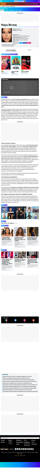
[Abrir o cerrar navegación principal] (1, 1)
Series (10, 440)
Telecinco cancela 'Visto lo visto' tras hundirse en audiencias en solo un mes (17, 376)
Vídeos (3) (4, 250)
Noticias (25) (5, 225)
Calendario (10, 441)
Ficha (2, 10)
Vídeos (20, 10)
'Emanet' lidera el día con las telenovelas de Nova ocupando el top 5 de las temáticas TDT (20, 384)
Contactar (18, 453)
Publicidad (36, 452)
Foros (33, 442)
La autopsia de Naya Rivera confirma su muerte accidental (32, 238)
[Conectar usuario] (39, 1)
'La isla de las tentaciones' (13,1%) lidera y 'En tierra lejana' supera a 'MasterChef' (18, 379)
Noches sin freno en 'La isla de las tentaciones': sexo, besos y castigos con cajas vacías (20, 381)
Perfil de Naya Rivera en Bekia (7, 46)
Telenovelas (27, 445)
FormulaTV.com (17, 455)
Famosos (7, 6)
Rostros (33, 440)
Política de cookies (23, 452)
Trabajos (12, 10)
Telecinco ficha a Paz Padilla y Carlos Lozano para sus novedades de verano (17, 383)
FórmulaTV (3, 6)
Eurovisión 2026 (27, 443)
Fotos (16, 10)
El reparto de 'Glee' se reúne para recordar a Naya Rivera (20, 260)
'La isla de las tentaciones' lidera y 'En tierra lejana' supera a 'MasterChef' (19, 4)
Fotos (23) (4, 205)
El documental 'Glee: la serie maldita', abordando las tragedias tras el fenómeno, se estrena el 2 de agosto (7, 262)
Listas (9, 442)
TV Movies (10, 443)
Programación (19, 442)
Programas (26, 442)
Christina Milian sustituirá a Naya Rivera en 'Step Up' (6, 238)
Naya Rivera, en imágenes (7, 223)
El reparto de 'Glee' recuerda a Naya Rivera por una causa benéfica (20, 239)
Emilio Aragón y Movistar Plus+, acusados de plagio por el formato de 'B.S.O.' (17, 389)
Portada (3, 440)
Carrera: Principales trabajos (9, 54)
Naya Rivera (12, 6)
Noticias (6, 10)
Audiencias (19, 440)
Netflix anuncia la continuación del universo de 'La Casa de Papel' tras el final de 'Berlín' (19, 386)
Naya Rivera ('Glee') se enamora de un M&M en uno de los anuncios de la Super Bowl (32, 261)
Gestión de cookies (30, 452)
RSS (22, 453)
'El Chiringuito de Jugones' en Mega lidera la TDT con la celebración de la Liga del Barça (19, 388)
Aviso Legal (9, 452)
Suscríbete (34, 444)
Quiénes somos (4, 452)
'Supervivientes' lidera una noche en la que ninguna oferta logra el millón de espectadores (20, 391)
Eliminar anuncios (20, 13)
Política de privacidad (15, 452)
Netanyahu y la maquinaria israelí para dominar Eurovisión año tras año (16, 378)
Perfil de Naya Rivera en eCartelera (8, 44)
